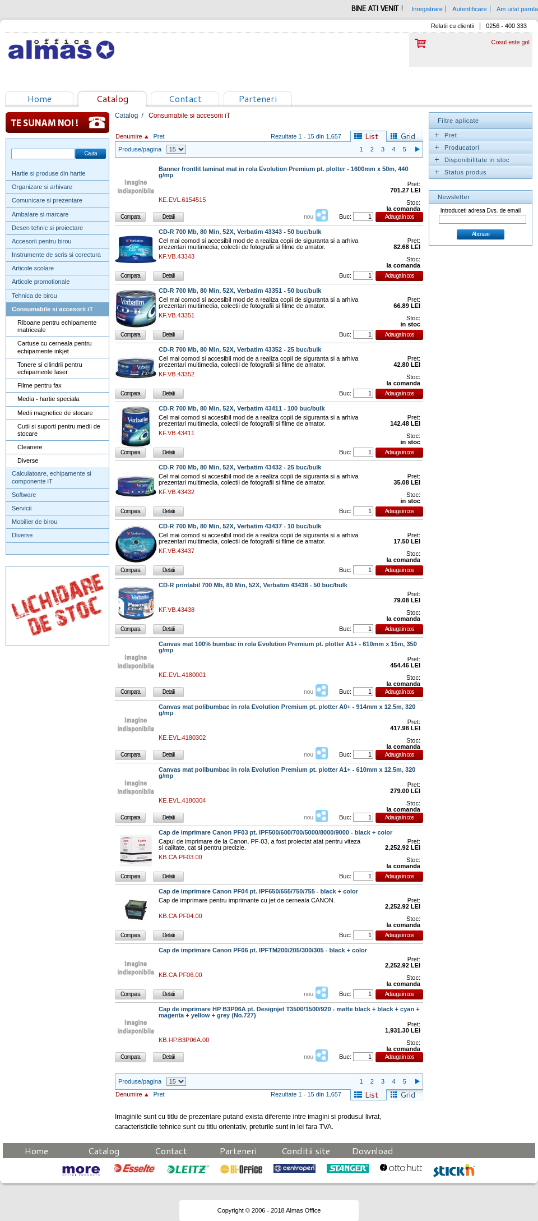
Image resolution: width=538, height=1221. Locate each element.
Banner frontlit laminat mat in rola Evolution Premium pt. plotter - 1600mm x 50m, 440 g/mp (284, 172)
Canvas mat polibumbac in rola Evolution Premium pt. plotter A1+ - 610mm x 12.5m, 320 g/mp (287, 773)
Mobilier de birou (34, 521)
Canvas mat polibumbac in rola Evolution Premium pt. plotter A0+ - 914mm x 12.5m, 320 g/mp (287, 710)
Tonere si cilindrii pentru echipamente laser (49, 368)
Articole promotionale (40, 281)
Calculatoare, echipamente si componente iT (51, 477)
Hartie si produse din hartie (48, 173)
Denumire (128, 136)
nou (308, 217)
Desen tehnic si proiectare (47, 227)
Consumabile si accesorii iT (52, 309)
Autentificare (469, 9)
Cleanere (30, 447)
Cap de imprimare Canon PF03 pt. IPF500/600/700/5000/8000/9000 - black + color (275, 833)
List (371, 136)
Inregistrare (427, 9)
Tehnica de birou (34, 295)
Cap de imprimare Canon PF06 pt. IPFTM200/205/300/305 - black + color (263, 950)
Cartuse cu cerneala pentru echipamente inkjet (54, 347)
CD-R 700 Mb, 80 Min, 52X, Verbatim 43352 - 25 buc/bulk (240, 350)
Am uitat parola (517, 9)
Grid (407, 136)
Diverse (27, 460)
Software (24, 494)
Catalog (112, 98)
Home (39, 98)
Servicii (21, 508)
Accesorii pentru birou (41, 241)
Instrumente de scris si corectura (56, 254)
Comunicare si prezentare (47, 200)
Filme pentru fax (39, 385)
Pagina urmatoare (417, 149)
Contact (185, 98)
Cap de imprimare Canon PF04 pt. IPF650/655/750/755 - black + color (258, 891)
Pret (158, 136)
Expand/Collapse (436, 135)
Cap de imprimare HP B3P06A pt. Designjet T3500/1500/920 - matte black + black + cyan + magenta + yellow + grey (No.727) (289, 1012)
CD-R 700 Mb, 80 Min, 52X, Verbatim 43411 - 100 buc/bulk (242, 409)
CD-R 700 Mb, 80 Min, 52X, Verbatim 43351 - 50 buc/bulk (240, 291)
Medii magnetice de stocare (55, 412)
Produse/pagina (139, 149)
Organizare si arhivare (42, 186)
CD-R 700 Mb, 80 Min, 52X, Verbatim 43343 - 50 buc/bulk (240, 232)
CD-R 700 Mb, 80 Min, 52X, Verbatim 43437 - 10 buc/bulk (240, 526)
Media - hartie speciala (48, 398)
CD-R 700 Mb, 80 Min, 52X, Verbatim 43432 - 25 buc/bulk (240, 467)
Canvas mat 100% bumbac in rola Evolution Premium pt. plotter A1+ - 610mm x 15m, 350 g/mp (288, 647)
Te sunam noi (57, 122)
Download (372, 1150)
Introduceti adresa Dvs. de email (480, 211)
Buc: (345, 216)
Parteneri (258, 98)
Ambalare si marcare (40, 214)
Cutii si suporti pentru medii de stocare (58, 430)
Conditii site (305, 1150)
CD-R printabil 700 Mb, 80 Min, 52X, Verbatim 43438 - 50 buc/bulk (253, 585)
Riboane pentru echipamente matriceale (56, 326)
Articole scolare (33, 268)
